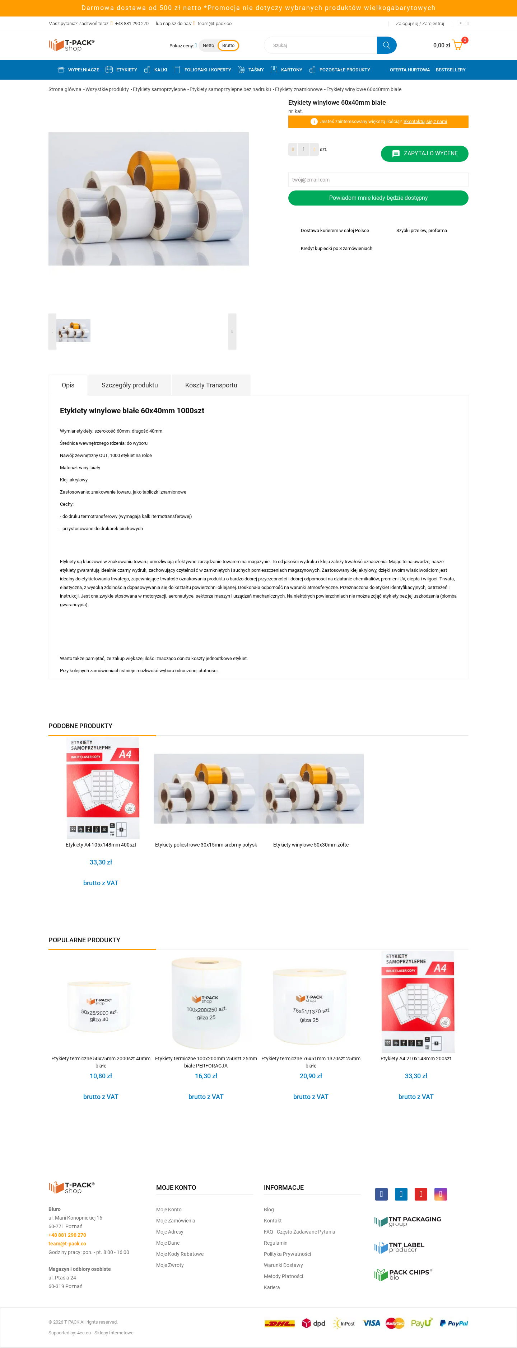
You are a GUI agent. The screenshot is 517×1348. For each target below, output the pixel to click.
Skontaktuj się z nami (425, 121)
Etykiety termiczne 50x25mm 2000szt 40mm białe (100, 1062)
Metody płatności (283, 1276)
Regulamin (276, 1243)
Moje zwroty (170, 1265)
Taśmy (250, 69)
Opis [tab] (68, 385)
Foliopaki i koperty (202, 69)
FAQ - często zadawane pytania (299, 1232)
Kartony (286, 69)
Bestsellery (451, 69)
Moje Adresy (169, 1232)
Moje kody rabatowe (180, 1254)
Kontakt (273, 1221)
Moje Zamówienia (175, 1221)
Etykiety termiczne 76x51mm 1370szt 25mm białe (310, 1062)
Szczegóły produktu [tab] (130, 385)
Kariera (272, 1287)
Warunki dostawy (283, 1265)
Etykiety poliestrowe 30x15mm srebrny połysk (206, 845)
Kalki (155, 69)
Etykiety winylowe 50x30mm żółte (311, 845)
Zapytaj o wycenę (425, 154)
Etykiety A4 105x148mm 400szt (101, 845)
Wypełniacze (78, 69)
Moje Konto (169, 1209)
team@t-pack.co (215, 23)
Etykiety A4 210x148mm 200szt (416, 1058)
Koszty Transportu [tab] (211, 385)
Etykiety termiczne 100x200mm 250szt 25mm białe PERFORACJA (206, 1062)
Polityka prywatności (287, 1254)
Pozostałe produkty (339, 69)
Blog (269, 1209)
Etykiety (121, 69)
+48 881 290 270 (132, 23)
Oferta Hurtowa (410, 69)
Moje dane (168, 1243)
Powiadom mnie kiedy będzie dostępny (378, 197)
